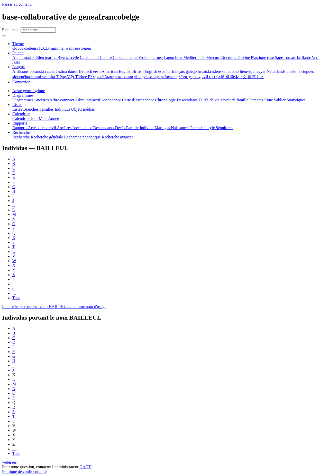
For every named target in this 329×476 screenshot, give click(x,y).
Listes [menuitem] (17, 109)
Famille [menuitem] (133, 128)
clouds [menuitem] (18, 48)
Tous (16, 298)
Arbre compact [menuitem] (62, 100)
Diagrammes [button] (22, 95)
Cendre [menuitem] (106, 57)
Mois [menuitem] (43, 118)
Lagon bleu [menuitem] (173, 57)
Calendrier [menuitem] (21, 118)
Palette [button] (18, 53)
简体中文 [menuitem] (239, 77)
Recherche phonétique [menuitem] (83, 137)
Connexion (21, 82)
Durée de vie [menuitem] (210, 100)
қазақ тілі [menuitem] (132, 77)
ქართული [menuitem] (186, 77)
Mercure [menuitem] (213, 57)
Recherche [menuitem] (21, 137)
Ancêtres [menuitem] (42, 100)
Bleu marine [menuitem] (47, 57)
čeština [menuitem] (62, 71)
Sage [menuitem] (279, 57)
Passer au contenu (17, 4)
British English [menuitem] (145, 71)
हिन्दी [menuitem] (225, 77)
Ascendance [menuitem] (111, 100)
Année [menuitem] (53, 118)
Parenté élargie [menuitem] (203, 128)
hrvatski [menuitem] (205, 71)
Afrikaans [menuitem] (21, 71)
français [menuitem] (179, 71)
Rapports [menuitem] (20, 128)
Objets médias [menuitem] (83, 109)
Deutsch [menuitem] (86, 71)
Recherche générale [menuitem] (47, 137)
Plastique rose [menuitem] (263, 57)
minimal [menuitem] (58, 48)
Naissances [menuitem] (180, 128)
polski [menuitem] (291, 71)
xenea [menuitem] (86, 48)
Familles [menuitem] (47, 109)
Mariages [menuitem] (163, 128)
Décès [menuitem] (120, 128)
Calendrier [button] (21, 114)
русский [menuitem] (149, 77)
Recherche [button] (21, 132)
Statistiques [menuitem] (296, 100)
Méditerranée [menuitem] (194, 57)
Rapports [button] (19, 123)
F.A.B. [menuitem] (45, 48)
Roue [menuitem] (269, 100)
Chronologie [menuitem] (166, 100)
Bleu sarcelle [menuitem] (69, 57)
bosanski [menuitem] (37, 71)
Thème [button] (18, 43)
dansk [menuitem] (73, 71)
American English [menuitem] (117, 71)
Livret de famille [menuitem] (235, 100)
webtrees (9, 462)
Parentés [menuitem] (256, 100)
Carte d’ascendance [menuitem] (138, 100)
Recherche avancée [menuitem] (117, 137)
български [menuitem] (114, 77)
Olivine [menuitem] (244, 57)
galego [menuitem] (192, 71)
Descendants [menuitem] (188, 100)
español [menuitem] (165, 71)
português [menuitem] (306, 71)
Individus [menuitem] (63, 109)
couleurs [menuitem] (31, 48)
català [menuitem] (50, 71)
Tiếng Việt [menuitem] (65, 77)
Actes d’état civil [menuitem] (42, 128)
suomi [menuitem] (36, 77)
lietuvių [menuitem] (246, 71)
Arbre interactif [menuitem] (88, 100)
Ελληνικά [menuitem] (96, 77)
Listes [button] (17, 104)
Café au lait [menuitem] (90, 57)
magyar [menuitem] (260, 71)
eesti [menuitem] (97, 71)
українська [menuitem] (167, 77)
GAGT (85, 467)
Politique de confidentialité (24, 471)
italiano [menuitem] (233, 71)
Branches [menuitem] (31, 109)
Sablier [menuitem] (280, 100)
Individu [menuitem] (147, 128)
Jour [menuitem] (35, 118)
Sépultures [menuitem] (224, 128)
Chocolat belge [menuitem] (126, 57)
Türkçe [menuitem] (81, 77)
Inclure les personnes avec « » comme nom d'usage (54, 306)
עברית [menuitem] (214, 77)
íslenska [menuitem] (219, 71)
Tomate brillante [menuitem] (298, 57)
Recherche (11, 30)
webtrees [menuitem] (73, 48)
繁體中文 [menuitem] (256, 77)
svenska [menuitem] (49, 77)
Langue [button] (18, 67)
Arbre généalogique (28, 91)
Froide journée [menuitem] (151, 57)
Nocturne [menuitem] (229, 57)
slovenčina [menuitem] (21, 77)
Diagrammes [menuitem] (23, 100)
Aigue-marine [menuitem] (24, 57)
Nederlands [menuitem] (277, 71)
